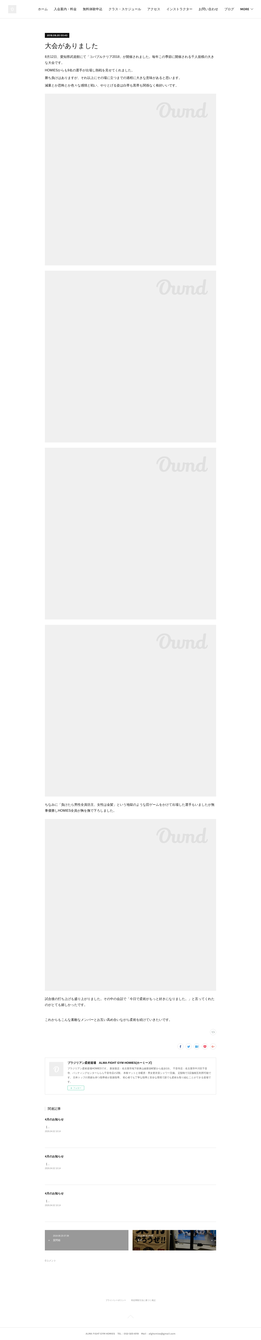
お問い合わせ (208, 9)
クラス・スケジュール (124, 9)
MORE (244, 9)
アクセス (153, 9)
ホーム (43, 9)
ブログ (229, 9)
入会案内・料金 (65, 9)
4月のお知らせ (54, 1119)
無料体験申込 (92, 9)
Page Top (130, 1317)
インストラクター (179, 9)
